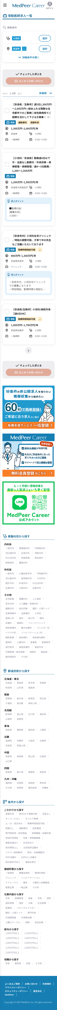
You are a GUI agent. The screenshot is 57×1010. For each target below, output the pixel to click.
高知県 (43, 771)
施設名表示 (30, 861)
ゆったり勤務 (31, 818)
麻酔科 (20, 622)
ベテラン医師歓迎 (13, 852)
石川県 (31, 714)
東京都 (20, 703)
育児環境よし (11, 847)
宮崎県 (20, 787)
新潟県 (8, 714)
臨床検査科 (10, 656)
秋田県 (8, 687)
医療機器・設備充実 (41, 833)
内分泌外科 (38, 583)
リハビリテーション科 (31, 632)
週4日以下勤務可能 (28, 813)
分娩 (30, 902)
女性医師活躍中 (30, 847)
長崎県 (31, 782)
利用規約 (47, 983)
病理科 (33, 651)
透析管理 (9, 902)
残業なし (9, 828)
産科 (21, 618)
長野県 (20, 718)
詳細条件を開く (28, 57)
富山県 (20, 714)
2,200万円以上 (12, 947)
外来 (7, 898)
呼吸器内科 (40, 548)
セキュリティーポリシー (16, 991)
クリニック (10, 877)
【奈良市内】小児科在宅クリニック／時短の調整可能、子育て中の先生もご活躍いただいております (31, 240)
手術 (40, 898)
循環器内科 (24, 548)
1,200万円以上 (31, 933)
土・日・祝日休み (13, 823)
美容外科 (39, 647)
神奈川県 (32, 703)
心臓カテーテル (12, 922)
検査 (30, 898)
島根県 (20, 756)
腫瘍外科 (9, 608)
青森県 (20, 682)
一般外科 (9, 573)
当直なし (46, 813)
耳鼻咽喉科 (10, 613)
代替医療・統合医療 (15, 651)
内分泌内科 (10, 557)
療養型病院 (24, 872)
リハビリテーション (30, 877)
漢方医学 (9, 647)
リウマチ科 (10, 632)
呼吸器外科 (42, 573)
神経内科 (39, 552)
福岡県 (8, 782)
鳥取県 (8, 756)
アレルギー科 (43, 627)
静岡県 (20, 729)
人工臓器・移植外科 (28, 603)
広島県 (43, 756)
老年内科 (9, 603)
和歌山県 (21, 745)
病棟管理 (19, 898)
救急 (21, 902)
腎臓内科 (23, 598)
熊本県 (43, 782)
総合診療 (23, 608)
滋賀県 (8, 740)
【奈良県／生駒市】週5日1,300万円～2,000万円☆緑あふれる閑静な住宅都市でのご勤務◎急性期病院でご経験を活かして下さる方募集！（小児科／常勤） (32, 113)
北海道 (8, 682)
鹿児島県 (32, 787)
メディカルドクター (26, 907)
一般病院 (9, 872)
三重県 (43, 729)
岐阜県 (8, 729)
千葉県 (8, 703)
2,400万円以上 (31, 947)
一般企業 (23, 887)
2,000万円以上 (31, 942)
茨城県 (8, 698)
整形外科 (9, 583)
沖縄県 (45, 787)
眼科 (42, 618)
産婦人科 (9, 618)
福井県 (43, 714)
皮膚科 (8, 622)
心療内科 (21, 642)
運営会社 (37, 991)
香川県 (20, 771)
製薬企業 (9, 887)
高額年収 (9, 813)
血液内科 (25, 552)
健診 (25, 882)
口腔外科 (23, 587)
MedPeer (9, 994)
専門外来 (32, 912)
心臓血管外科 (25, 573)
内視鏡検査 (10, 917)
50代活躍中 (10, 857)
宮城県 (43, 682)
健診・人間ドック (41, 608)
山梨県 (8, 718)
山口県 (8, 761)
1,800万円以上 (12, 942)
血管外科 (37, 587)
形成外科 (23, 583)
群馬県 (31, 698)
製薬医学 (46, 642)
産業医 (33, 642)
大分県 (8, 787)
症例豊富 (37, 828)
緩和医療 (9, 637)
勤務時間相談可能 (36, 823)
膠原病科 (9, 562)
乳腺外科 (9, 587)
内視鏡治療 (26, 917)
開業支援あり (11, 842)
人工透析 (37, 598)
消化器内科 (10, 552)
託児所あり (28, 842)
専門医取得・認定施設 (16, 833)
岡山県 (31, 756)
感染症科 (39, 557)
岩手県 (31, 682)
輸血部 (44, 651)
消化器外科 (10, 578)
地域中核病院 (11, 837)
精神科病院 (40, 872)
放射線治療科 (39, 637)
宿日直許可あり (12, 861)
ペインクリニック (36, 622)
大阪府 (31, 740)
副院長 (18, 963)
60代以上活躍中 (29, 857)
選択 (44, 38)
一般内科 (9, 548)
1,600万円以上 (31, 937)
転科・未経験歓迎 (36, 852)
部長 (28, 963)
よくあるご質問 (12, 983)
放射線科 (23, 637)
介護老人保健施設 (40, 882)
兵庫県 (43, 740)
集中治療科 (26, 627)
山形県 (20, 687)
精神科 (8, 642)
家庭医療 (25, 557)
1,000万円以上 (12, 933)
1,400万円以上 (12, 937)
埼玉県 (43, 698)
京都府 (20, 740)
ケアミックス (11, 882)
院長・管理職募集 (31, 837)
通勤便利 (23, 828)
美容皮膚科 (24, 647)
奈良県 (8, 745)
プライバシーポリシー (15, 987)
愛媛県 (31, 771)
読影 (49, 898)
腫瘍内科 (23, 562)
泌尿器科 (25, 613)
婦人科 (31, 618)
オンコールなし (12, 818)
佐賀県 (20, 782)
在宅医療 (9, 598)
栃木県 (20, 698)
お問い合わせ (31, 983)
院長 (7, 963)
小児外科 (41, 578)
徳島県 (8, 771)
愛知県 (31, 729)
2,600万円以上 (12, 952)
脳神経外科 (26, 578)
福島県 (31, 687)
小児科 (38, 613)
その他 (24, 656)
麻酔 (27, 922)
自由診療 (39, 922)
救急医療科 (10, 627)
